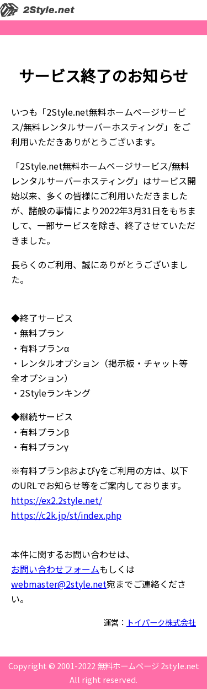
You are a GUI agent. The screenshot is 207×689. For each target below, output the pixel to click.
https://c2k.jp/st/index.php (66, 515)
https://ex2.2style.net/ (56, 500)
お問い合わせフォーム (55, 569)
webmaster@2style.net (59, 583)
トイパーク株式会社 (161, 622)
